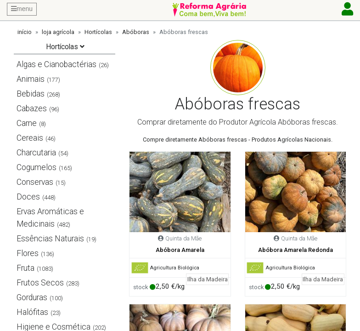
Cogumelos (36, 167)
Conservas (35, 182)
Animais (31, 79)
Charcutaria (36, 152)
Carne (27, 123)
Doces (28, 196)
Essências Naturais (50, 238)
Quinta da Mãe (183, 238)
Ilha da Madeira (207, 279)
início (24, 32)
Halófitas (32, 312)
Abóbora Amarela (180, 249)
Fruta (25, 268)
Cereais (30, 138)
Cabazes (32, 108)
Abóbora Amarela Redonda (295, 249)
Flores (28, 253)
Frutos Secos (40, 282)
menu (22, 8)
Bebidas (31, 93)
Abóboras (135, 32)
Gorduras (32, 297)
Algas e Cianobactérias (56, 64)
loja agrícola (58, 32)
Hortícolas (98, 32)
